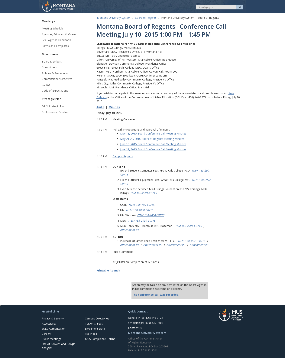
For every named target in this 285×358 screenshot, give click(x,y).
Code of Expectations (55, 90)
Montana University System (114, 17)
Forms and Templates (55, 46)
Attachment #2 (152, 245)
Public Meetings (51, 339)
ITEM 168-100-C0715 (141, 204)
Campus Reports (123, 156)
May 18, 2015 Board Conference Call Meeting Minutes (153, 133)
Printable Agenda (108, 270)
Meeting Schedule (52, 28)
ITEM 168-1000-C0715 (139, 210)
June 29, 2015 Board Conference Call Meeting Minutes (153, 149)
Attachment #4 (199, 245)
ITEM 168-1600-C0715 (150, 215)
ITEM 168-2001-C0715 (188, 226)
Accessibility (49, 323)
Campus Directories (97, 318)
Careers (46, 334)
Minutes (114, 107)
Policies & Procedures (55, 73)
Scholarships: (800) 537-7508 (145, 323)
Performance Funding (55, 112)
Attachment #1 (129, 230)
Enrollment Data (95, 328)
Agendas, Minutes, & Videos (59, 34)
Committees (49, 67)
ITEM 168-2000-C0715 (141, 220)
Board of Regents (146, 17)
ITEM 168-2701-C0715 (143, 193)
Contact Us (135, 328)
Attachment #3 (176, 245)
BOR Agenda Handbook (56, 40)
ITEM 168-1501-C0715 (191, 241)
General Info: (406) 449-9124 (145, 317)
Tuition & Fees (94, 323)
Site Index (91, 334)
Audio (100, 107)
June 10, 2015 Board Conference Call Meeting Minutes (153, 144)
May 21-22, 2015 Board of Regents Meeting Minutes (152, 139)
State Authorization (53, 328)
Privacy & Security (53, 318)
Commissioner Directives (57, 79)
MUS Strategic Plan (53, 106)
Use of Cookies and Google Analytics (58, 346)
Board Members (52, 61)
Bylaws (46, 85)
